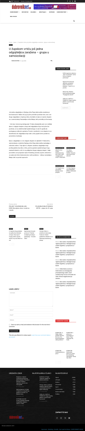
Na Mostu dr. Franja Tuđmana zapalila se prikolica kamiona (45, 378)
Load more (65, 108)
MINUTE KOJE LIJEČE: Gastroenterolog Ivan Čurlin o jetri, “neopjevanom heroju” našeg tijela (60, 153)
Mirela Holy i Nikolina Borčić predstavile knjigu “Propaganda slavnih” (69, 93)
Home (10, 42)
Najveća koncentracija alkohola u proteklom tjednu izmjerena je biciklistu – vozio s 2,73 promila (69, 84)
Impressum (44, 429)
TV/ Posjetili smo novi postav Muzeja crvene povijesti (59, 170)
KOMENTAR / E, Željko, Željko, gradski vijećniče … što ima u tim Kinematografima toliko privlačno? (60, 336)
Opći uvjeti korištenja (64, 429)
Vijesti (14, 42)
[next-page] (13, 244)
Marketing (50, 429)
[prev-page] (10, 244)
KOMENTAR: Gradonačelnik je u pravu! (60, 352)
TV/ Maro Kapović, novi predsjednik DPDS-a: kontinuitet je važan (71, 170)
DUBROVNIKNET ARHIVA (77, 429)
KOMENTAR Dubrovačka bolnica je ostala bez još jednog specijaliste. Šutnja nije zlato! (71, 354)
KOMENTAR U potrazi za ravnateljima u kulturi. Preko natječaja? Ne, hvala (70, 336)
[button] (74, 21)
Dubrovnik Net (15, 60)
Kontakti (56, 429)
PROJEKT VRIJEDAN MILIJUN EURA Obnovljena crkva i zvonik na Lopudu (19, 208)
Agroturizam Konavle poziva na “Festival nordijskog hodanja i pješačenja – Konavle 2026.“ (29, 234)
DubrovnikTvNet (60, 148)
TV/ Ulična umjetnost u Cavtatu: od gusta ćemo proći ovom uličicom (70, 152)
